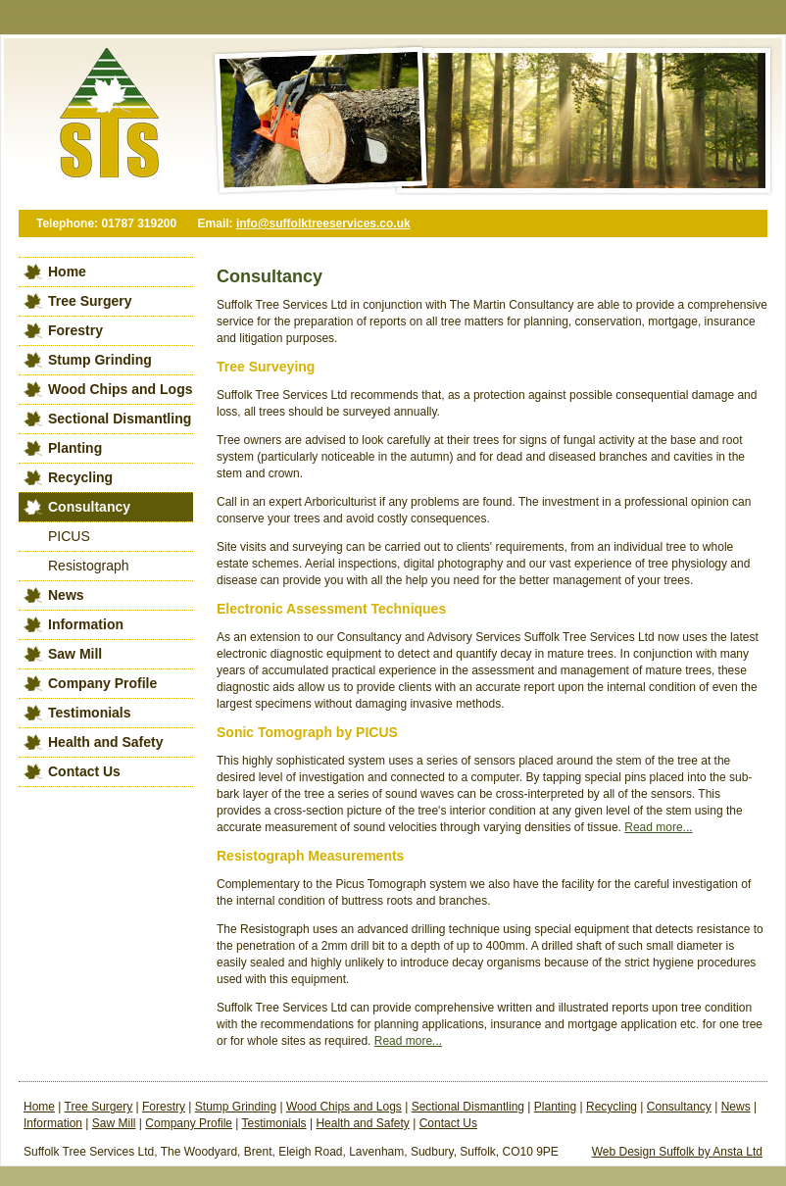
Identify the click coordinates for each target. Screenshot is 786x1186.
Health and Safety (105, 742)
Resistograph (88, 565)
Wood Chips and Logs (120, 389)
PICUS (69, 536)
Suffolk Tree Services (102, 122)
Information (85, 624)
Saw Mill (75, 654)
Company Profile (102, 683)
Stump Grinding (100, 360)
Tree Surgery (90, 301)
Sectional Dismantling (119, 418)
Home (67, 271)
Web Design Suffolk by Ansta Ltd (677, 1152)
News (66, 595)
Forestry (75, 330)
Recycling (80, 477)
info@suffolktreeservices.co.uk (323, 223)
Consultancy (89, 507)
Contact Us (84, 771)
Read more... (658, 827)
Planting (75, 448)
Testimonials (89, 712)
